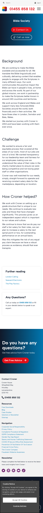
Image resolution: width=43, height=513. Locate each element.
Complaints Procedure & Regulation (15, 432)
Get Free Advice (13, 360)
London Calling (12, 277)
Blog (3, 410)
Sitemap (5, 417)
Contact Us (22, 29)
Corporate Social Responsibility (13, 427)
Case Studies (6, 412)
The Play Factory (12, 284)
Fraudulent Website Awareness (13, 452)
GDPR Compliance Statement (13, 434)
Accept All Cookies (19, 500)
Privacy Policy (7, 429)
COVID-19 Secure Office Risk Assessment (17, 442)
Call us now (21, 37)
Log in (39, 3)
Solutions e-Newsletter (10, 415)
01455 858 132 (22, 9)
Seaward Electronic (14, 280)
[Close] (36, 483)
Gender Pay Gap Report (10, 437)
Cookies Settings (19, 506)
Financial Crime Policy (10, 447)
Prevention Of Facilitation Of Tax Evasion (17, 445)
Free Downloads (8, 407)
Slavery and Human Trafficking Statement (17, 439)
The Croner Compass (10, 450)
